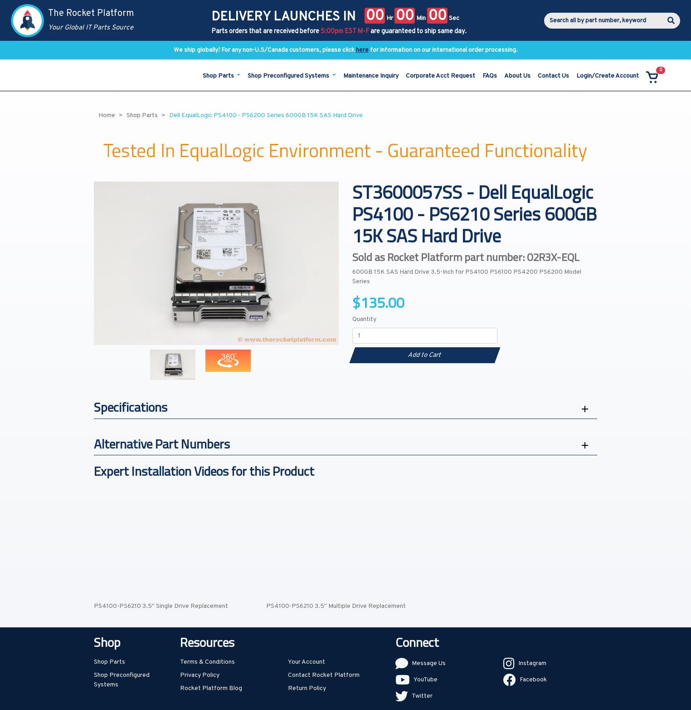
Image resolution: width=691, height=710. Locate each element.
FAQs (489, 76)
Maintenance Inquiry (371, 76)
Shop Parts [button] (219, 76)
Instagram (532, 663)
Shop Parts (109, 662)
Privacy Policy (199, 675)
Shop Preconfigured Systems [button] (289, 76)
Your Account (306, 662)
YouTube (426, 680)
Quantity (364, 319)
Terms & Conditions (207, 662)
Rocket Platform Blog (211, 688)
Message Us (429, 663)
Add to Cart (425, 355)
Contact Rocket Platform (324, 675)
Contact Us (553, 76)
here (362, 50)
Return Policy (307, 688)
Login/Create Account (607, 76)
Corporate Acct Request (440, 76)
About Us (517, 76)
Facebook (533, 680)
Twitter (422, 696)
